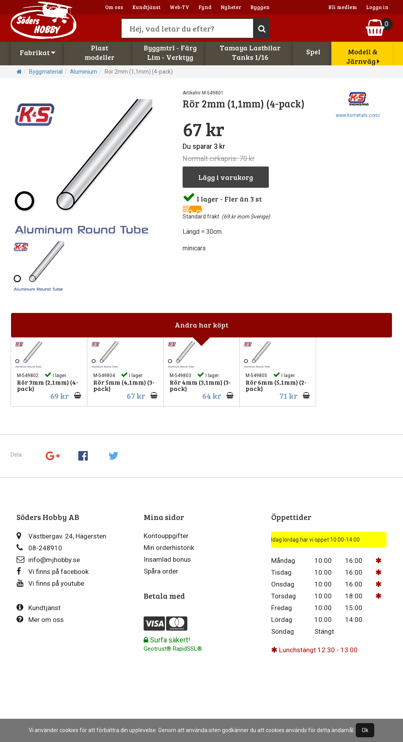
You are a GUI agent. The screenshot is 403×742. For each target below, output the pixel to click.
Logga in (377, 7)
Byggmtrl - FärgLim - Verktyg (170, 52)
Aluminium (83, 71)
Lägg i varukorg (225, 177)
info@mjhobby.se (48, 559)
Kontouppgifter (166, 536)
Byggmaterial (46, 71)
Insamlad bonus (167, 559)
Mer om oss (40, 619)
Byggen (260, 7)
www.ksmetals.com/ (358, 115)
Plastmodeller (100, 52)
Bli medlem (342, 7)
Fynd (204, 7)
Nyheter (230, 7)
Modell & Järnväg (362, 56)
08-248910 (39, 548)
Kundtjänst (146, 7)
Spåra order (161, 571)
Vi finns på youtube (50, 583)
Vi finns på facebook (53, 571)
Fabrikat (37, 52)
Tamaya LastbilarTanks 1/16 (250, 52)
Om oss (114, 7)
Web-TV (179, 7)
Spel (313, 51)
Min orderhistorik (169, 547)
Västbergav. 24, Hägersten (61, 536)
